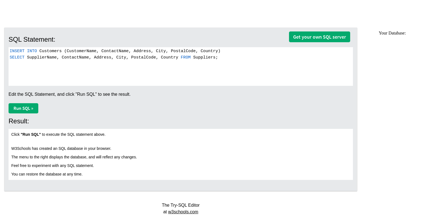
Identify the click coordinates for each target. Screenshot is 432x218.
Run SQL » (23, 108)
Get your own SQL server (319, 37)
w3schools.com (183, 211)
